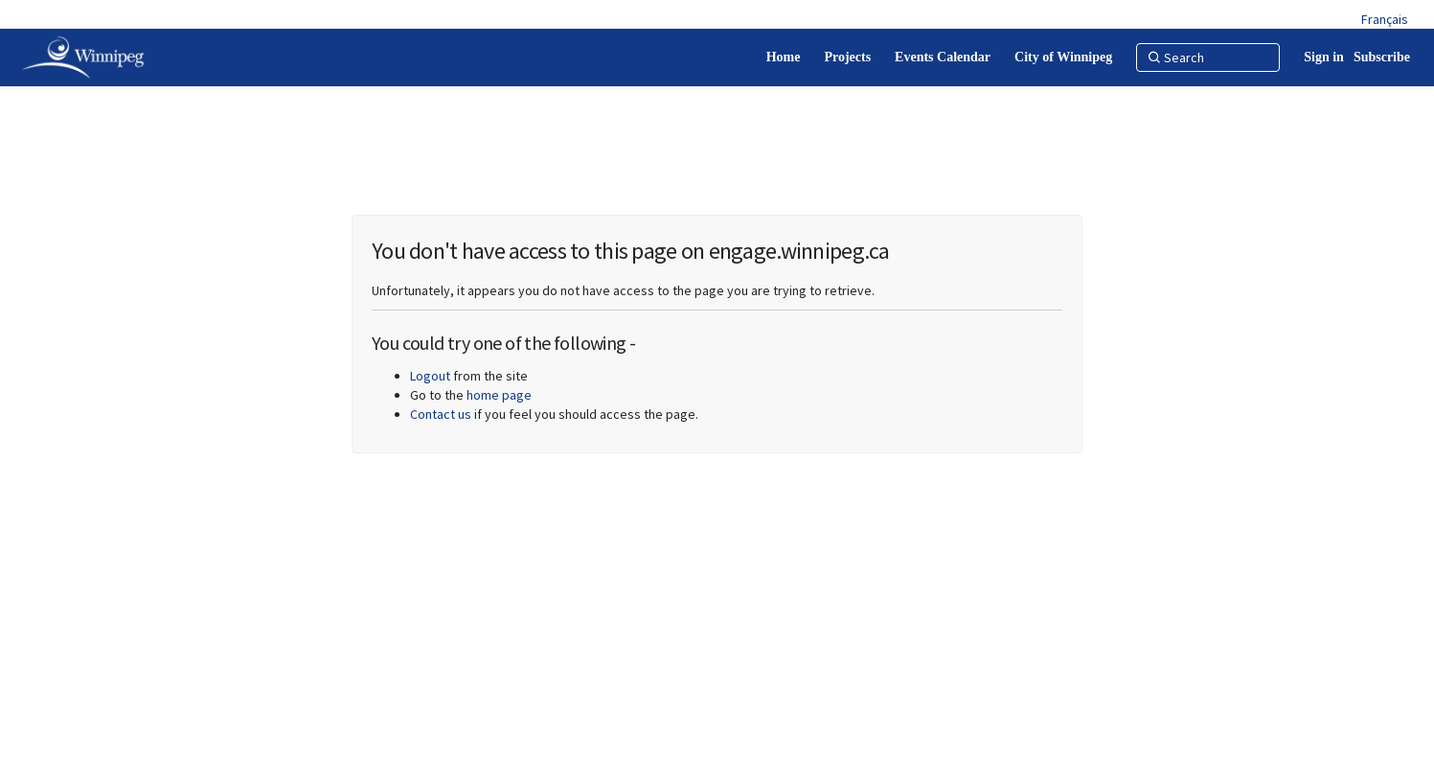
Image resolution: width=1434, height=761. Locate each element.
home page (499, 395)
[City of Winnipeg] (1063, 57)
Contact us (440, 414)
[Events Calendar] (942, 57)
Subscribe (1382, 57)
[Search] (1208, 57)
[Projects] (847, 57)
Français (1384, 19)
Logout (430, 375)
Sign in (1324, 57)
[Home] (784, 57)
